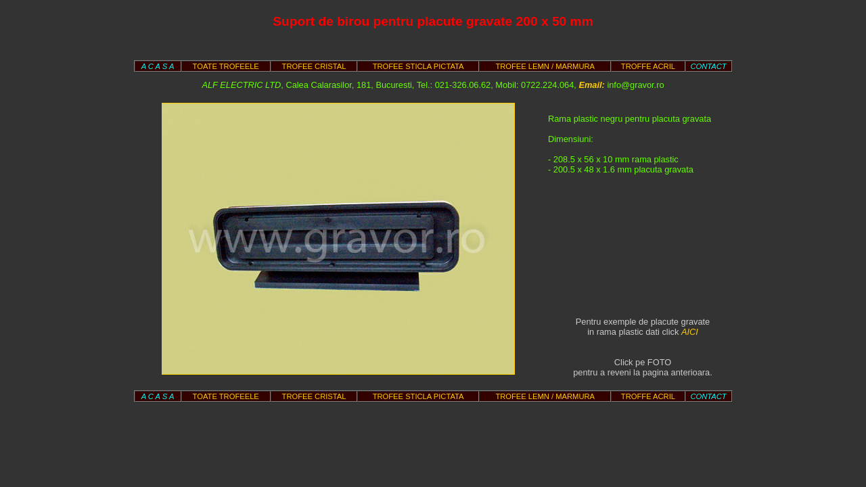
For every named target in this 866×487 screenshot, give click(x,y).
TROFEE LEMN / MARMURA (545, 66)
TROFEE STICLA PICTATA (418, 66)
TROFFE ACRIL (648, 66)
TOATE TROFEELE (226, 66)
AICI (689, 332)
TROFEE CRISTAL (314, 66)
